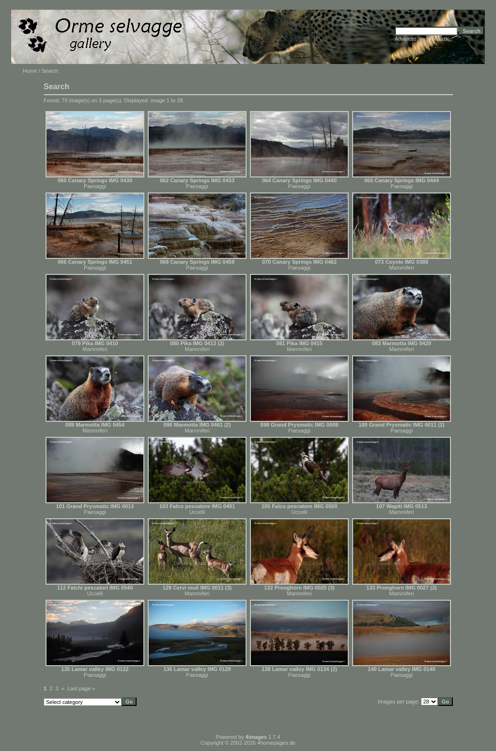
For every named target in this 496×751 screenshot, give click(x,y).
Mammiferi (401, 268)
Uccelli (197, 512)
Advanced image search (421, 39)
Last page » (81, 688)
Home (30, 71)
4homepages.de (276, 743)
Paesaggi (95, 186)
